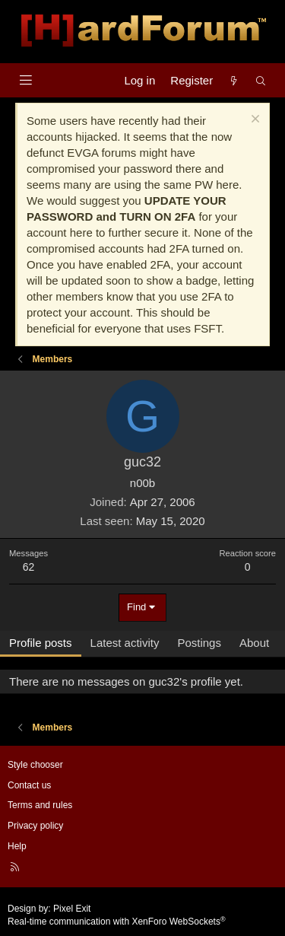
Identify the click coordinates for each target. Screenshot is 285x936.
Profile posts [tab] (40, 642)
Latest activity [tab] (125, 642)
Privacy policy (35, 825)
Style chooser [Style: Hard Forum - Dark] (35, 764)
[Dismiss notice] (253, 121)
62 (29, 567)
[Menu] (25, 80)
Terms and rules (40, 805)
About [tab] (254, 642)
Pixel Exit (71, 908)
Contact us (29, 785)
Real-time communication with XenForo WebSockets (117, 921)
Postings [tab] (199, 642)
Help (17, 846)
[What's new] (233, 80)
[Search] (261, 80)
